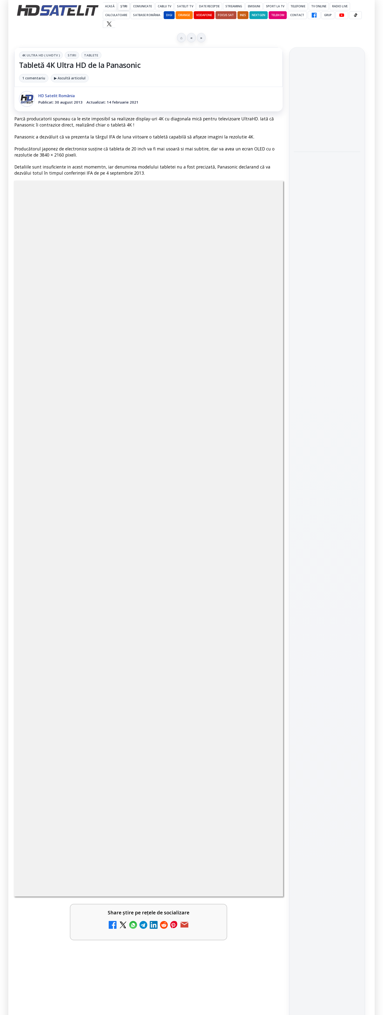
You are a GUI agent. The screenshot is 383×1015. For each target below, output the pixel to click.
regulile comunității (95, 363)
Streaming (233, 6)
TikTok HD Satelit (327, 631)
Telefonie (297, 6)
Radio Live (340, 6)
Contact (297, 15)
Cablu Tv (164, 6)
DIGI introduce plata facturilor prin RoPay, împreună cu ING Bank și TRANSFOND (326, 134)
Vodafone (204, 15)
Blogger (230, 844)
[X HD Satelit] (109, 24)
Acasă (110, 6)
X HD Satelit (327, 645)
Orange (184, 15)
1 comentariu (33, 78)
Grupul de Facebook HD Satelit (327, 587)
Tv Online (318, 6)
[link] (327, 101)
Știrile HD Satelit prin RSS (327, 676)
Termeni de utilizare (327, 799)
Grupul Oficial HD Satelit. (112, 370)
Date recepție (209, 6)
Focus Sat (226, 15)
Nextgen (258, 15)
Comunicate (142, 6)
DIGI (169, 15)
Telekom (277, 15)
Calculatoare (116, 15)
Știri (124, 6)
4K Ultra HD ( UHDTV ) (41, 55)
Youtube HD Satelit (327, 618)
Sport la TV (275, 6)
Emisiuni (254, 6)
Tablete (91, 55)
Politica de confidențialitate (327, 815)
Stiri (72, 55)
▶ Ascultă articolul (69, 78)
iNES (243, 15)
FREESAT (318, 724)
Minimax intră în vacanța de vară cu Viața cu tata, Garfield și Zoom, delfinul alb (327, 101)
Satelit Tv (185, 6)
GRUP (328, 15)
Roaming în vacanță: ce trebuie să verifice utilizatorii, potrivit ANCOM (324, 168)
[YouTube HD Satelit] (341, 15)
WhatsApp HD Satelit (327, 604)
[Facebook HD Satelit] (314, 15)
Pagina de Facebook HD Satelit (327, 568)
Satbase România (146, 15)
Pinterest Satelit (327, 659)
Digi (300, 724)
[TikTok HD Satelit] (355, 15)
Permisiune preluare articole (327, 783)
